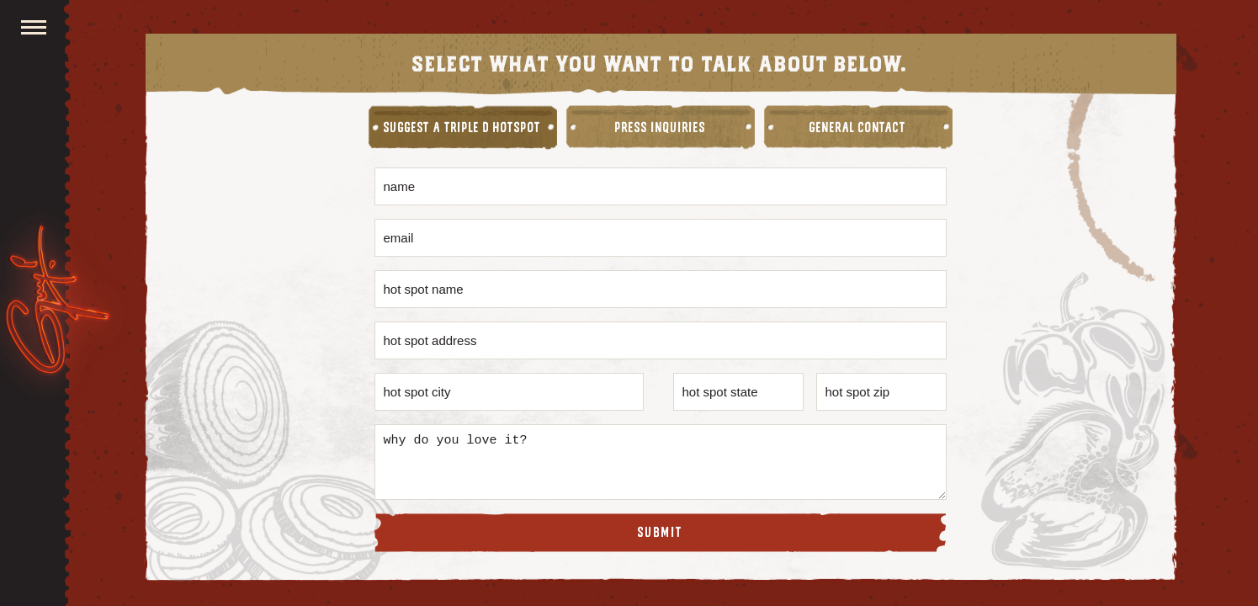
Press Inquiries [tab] (660, 128)
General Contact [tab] (857, 128)
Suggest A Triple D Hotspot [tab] (462, 128)
